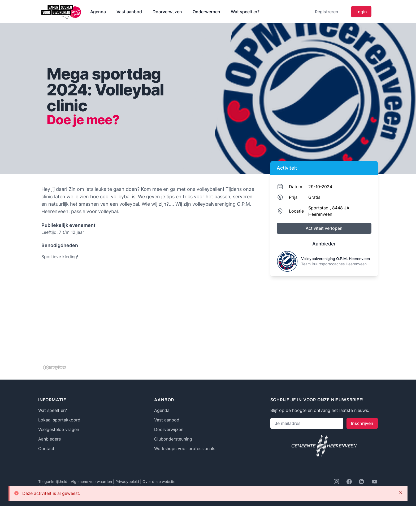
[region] (150, 319)
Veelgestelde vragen (58, 429)
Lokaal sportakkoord (59, 420)
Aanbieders (49, 439)
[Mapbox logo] (54, 367)
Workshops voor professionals (184, 448)
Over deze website (158, 481)
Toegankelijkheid (53, 481)
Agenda (98, 11)
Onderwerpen (206, 11)
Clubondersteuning (173, 439)
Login (361, 11)
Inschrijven (362, 423)
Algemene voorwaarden (92, 481)
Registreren (326, 11)
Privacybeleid (127, 481)
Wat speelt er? (245, 11)
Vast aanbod (129, 11)
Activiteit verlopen (324, 228)
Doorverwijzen (167, 11)
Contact (46, 448)
